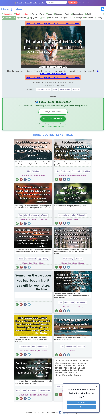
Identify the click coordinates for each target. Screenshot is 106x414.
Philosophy (65, 94)
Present (42, 182)
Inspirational (78, 14)
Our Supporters (22, 14)
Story (36, 270)
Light (38, 357)
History (41, 270)
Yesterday (43, 226)
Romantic (89, 18)
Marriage (78, 18)
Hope (21, 266)
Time (27, 401)
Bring (81, 314)
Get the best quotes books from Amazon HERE (53, 24)
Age (20, 222)
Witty (42, 14)
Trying (39, 401)
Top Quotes (34, 18)
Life (55, 94)
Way (64, 314)
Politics (86, 178)
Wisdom (58, 14)
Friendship (53, 18)
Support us (7, 14)
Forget (84, 182)
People (21, 401)
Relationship (81, 310)
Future (31, 182)
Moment (81, 270)
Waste (46, 401)
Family (99, 18)
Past (36, 182)
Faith (89, 14)
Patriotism (65, 178)
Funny (34, 14)
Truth (67, 14)
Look (67, 182)
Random (22, 18)
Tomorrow (35, 226)
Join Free (73, 2)
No (81, 406)
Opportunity (43, 266)
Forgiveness (66, 18)
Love (50, 14)
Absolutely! (81, 401)
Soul (32, 357)
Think (25, 182)
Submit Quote (9, 18)
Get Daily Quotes (53, 124)
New (43, 18)
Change (59, 393)
